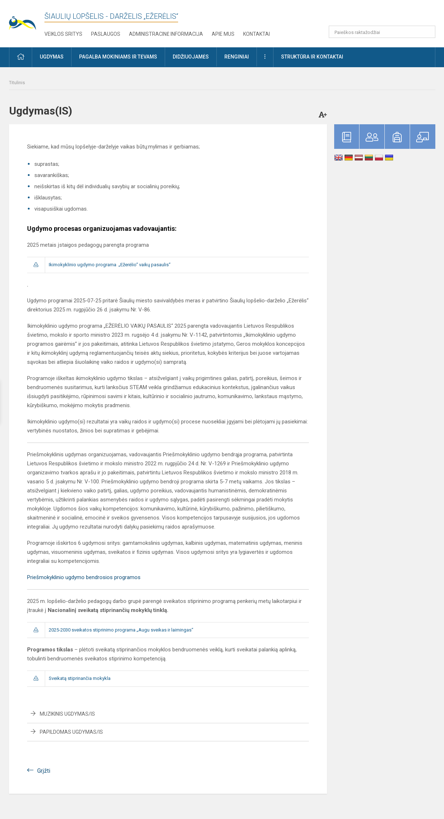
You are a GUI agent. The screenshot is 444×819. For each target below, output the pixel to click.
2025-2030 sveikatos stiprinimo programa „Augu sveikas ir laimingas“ (121, 630)
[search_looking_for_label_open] (427, 31)
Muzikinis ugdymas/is (67, 714)
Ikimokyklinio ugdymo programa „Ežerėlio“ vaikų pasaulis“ (110, 264)
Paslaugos (105, 34)
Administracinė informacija (166, 34)
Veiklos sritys (63, 34)
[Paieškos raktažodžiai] (382, 32)
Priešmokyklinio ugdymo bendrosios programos (84, 577)
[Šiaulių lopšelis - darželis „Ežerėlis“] (26, 18)
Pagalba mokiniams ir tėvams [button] (118, 57)
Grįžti (43, 770)
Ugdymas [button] (52, 57)
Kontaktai (256, 34)
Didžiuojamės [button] (191, 57)
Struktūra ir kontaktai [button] (312, 57)
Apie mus (223, 34)
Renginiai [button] (236, 57)
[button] (386, 15)
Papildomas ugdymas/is (71, 732)
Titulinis (17, 82)
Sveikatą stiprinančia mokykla (80, 678)
